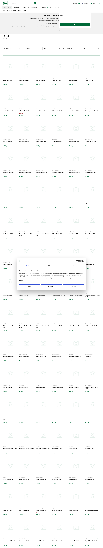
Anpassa (51, 286)
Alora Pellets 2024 (40, 80)
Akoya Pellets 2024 (7, 80)
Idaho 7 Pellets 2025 (41, 356)
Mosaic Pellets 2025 (24, 418)
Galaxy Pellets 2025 (40, 295)
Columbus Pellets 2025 (57, 203)
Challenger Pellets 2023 (58, 172)
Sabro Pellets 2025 (7, 510)
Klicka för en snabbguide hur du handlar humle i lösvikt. (51, 20)
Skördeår (32, 48)
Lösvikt (25, 10)
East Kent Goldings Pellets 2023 (25, 234)
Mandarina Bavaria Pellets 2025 (9, 418)
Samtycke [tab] (28, 266)
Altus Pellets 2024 (89, 80)
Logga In (93, 3)
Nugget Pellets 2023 (57, 448)
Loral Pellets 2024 (7, 387)
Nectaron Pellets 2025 (74, 418)
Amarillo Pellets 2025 (8, 110)
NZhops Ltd (71, 415)
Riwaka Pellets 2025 (41, 479)
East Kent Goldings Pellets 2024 (42, 234)
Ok (75, 24)
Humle (19, 10)
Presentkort (57, 7)
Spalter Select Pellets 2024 (91, 510)
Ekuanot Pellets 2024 (8, 264)
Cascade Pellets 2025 (90, 141)
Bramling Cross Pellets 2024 (92, 110)
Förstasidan (5, 10)
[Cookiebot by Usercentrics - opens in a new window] (77, 261)
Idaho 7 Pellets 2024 (24, 356)
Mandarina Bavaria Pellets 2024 (91, 388)
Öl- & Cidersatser (33, 7)
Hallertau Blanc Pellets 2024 (59, 295)
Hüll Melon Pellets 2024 (91, 325)
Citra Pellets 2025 (23, 203)
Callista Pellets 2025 (41, 141)
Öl (51, 7)
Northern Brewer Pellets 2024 (26, 448)
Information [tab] (51, 266)
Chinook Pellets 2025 (90, 172)
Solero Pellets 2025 (73, 510)
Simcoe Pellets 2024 (41, 510)
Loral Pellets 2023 (89, 356)
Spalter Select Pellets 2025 (9, 541)
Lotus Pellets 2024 (40, 387)
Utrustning (17, 7)
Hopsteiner (5, 78)
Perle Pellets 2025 (89, 448)
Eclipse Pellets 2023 (57, 233)
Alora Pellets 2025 (56, 80)
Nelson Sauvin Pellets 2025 (92, 418)
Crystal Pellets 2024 (90, 203)
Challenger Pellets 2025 (74, 172)
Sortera (91, 48)
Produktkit (44, 7)
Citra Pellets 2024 (7, 203)
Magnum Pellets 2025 (74, 387)
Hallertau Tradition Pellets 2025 (25, 326)
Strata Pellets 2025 (40, 541)
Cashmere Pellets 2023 (8, 172)
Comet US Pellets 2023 (74, 203)
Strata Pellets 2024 (24, 541)
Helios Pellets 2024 (57, 325)
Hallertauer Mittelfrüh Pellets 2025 (43, 326)
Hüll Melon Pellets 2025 (8, 356)
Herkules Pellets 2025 (74, 325)
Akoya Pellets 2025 (24, 80)
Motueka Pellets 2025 (57, 418)
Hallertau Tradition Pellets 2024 (9, 326)
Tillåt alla (73, 286)
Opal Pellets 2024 (73, 448)
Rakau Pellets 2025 (24, 479)
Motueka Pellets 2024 (41, 418)
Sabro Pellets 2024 (89, 479)
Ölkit (24, 7)
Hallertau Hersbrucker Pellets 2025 (92, 296)
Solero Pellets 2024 (57, 510)
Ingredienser (7, 7)
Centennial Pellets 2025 (41, 172)
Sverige (85, 3)
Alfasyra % (12, 48)
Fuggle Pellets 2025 (90, 264)
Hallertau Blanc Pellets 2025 (76, 295)
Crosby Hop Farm (39, 354)
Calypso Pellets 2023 (57, 141)
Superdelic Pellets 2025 (91, 541)
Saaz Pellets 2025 (73, 479)
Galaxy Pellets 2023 (8, 295)
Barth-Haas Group (6, 108)
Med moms (76, 4)
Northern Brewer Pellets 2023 (10, 448)
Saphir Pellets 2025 (24, 510)
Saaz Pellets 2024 (56, 479)
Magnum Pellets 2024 (57, 387)
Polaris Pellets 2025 (8, 479)
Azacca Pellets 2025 (74, 110)
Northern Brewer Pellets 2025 (43, 448)
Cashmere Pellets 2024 (25, 172)
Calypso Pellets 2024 (74, 141)
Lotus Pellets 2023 (23, 387)
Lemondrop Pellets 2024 (75, 356)
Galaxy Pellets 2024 (24, 295)
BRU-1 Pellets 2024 (7, 141)
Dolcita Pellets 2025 (8, 233)
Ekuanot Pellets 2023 (90, 233)
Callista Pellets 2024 (24, 141)
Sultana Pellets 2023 (57, 541)
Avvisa (29, 286)
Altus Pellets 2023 (73, 80)
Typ (52, 48)
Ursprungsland (71, 48)
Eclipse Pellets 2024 (74, 233)
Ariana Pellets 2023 (24, 110)
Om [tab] (74, 266)
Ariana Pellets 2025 (57, 110)
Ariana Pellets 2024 (40, 110)
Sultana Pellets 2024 (74, 541)
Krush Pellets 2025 (56, 356)
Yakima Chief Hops (39, 508)
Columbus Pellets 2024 (41, 203)
